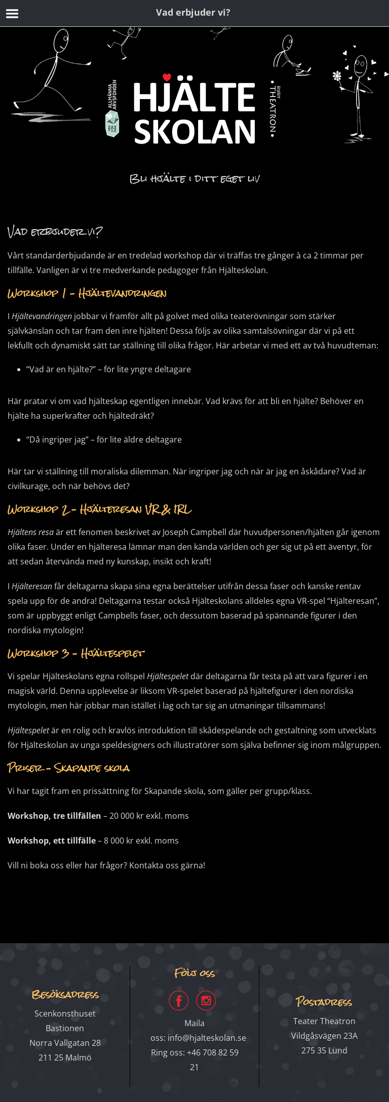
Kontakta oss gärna (166, 865)
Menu (12, 14)
